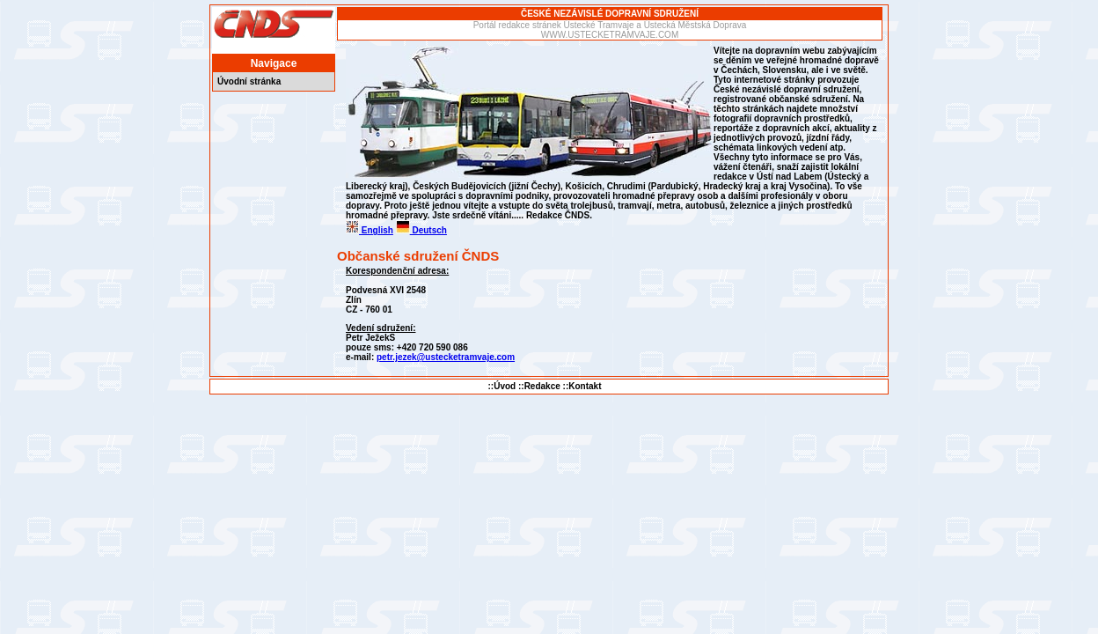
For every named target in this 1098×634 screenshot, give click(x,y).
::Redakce (539, 386)
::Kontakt (582, 386)
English (369, 230)
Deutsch (421, 230)
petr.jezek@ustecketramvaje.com (446, 357)
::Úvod (502, 386)
